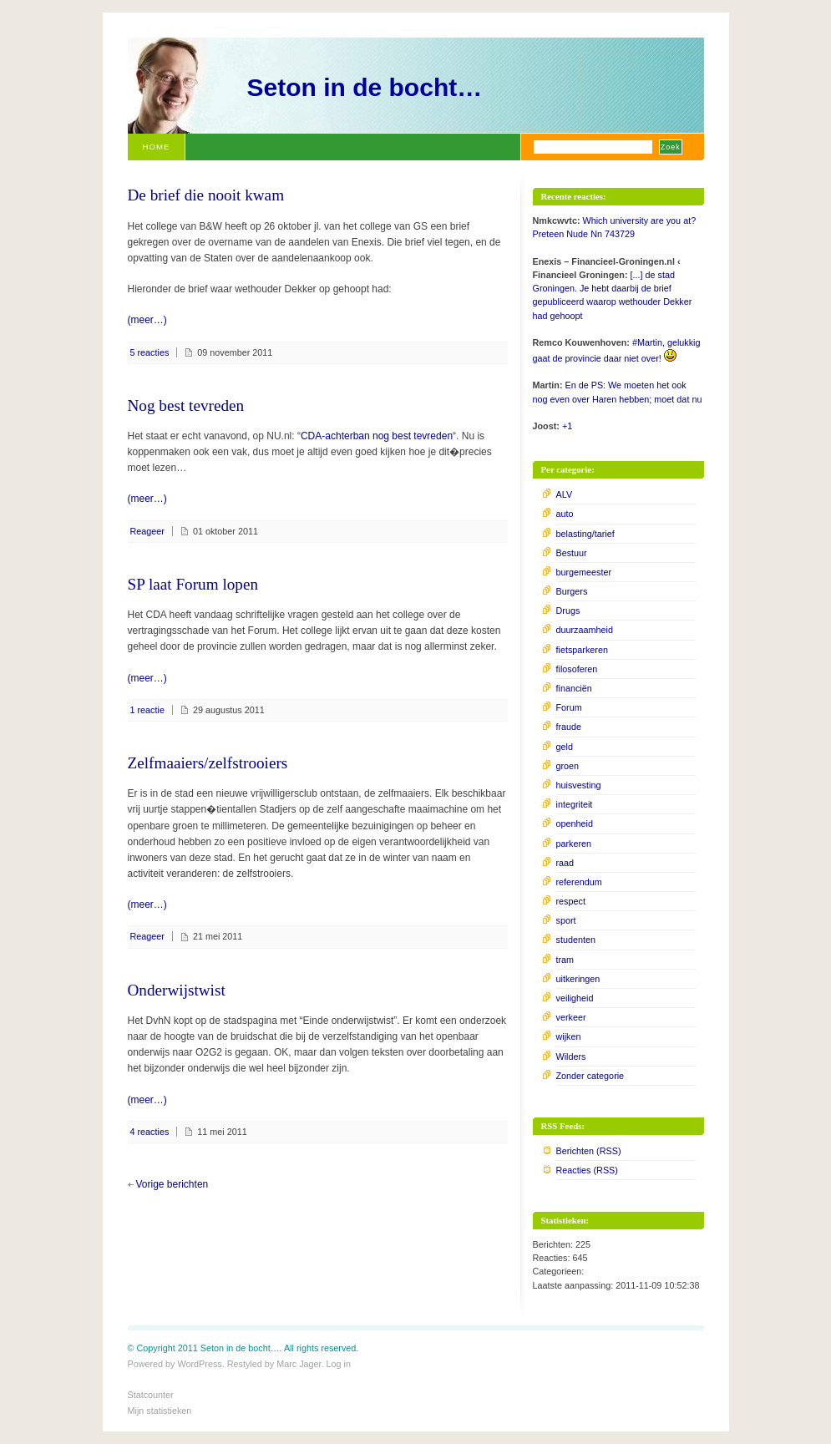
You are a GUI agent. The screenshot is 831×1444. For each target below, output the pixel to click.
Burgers (572, 591)
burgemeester (584, 572)
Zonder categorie (590, 1076)
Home (156, 146)
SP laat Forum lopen (193, 584)
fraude (569, 727)
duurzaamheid (584, 630)
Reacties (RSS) (587, 1170)
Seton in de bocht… (365, 87)
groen (568, 766)
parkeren (574, 844)
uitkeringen (578, 979)
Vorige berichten (172, 1184)
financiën (574, 688)
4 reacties (150, 1132)
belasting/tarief (585, 534)
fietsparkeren (582, 650)
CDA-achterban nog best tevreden (377, 436)
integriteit (574, 804)
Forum (569, 707)
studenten (575, 940)
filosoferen (577, 669)
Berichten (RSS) (588, 1151)
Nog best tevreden (186, 405)
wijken (568, 1036)
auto (565, 514)
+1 (567, 426)
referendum (579, 882)
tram (565, 960)
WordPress (200, 1364)
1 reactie (147, 710)
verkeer (571, 1017)
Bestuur (571, 553)
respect (570, 901)
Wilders (571, 1056)
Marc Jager (298, 1364)
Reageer (147, 531)
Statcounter (151, 1395)
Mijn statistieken (160, 1411)
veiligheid (575, 998)
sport (566, 920)
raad (565, 863)
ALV (564, 494)
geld (564, 747)
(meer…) (147, 320)
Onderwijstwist (176, 990)
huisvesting (578, 785)
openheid (574, 823)
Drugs (568, 610)
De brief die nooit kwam (206, 195)
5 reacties (150, 352)
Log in (339, 1364)
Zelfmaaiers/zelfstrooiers (208, 763)
